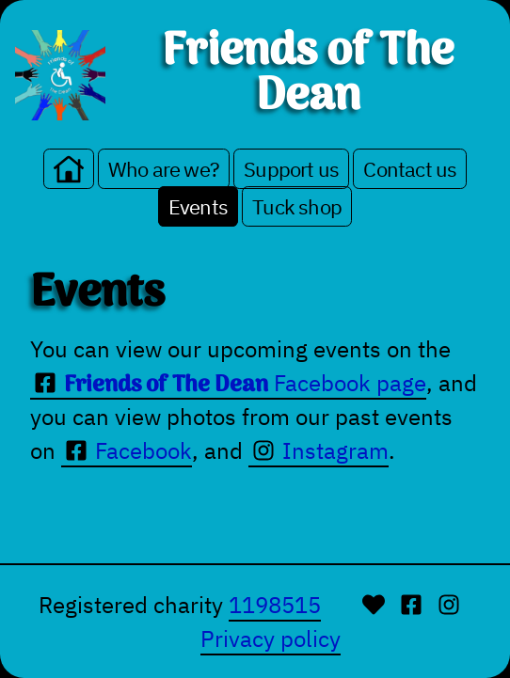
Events (198, 206)
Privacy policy (270, 638)
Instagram (318, 450)
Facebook (126, 450)
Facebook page (228, 384)
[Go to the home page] (68, 169)
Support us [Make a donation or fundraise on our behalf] (291, 168)
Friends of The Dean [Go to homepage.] (308, 75)
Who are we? (163, 168)
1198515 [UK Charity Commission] (275, 605)
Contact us (409, 168)
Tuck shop (297, 206)
